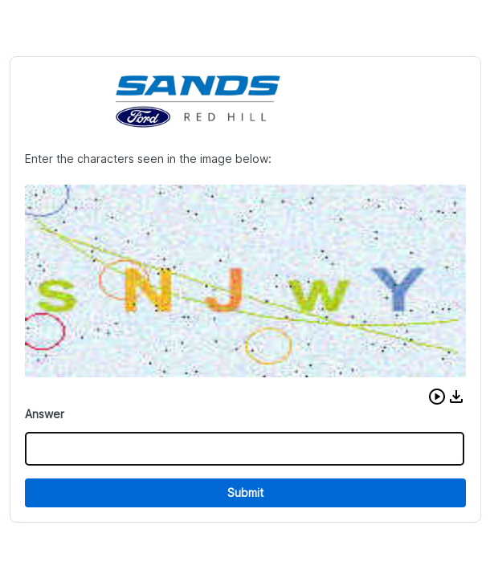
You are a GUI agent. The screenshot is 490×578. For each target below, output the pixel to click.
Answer (44, 414)
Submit (245, 492)
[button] (437, 396)
